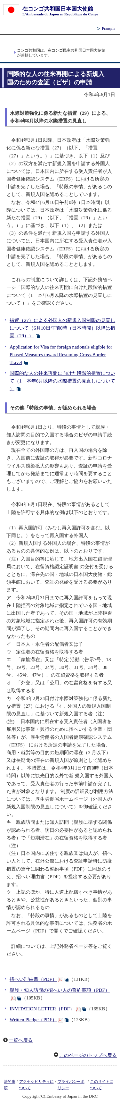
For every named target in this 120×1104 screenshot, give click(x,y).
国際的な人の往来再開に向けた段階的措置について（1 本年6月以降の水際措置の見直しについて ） (62, 381)
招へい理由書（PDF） (33, 979)
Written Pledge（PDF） (33, 1019)
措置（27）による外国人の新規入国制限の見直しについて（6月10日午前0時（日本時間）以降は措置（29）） (62, 328)
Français (108, 28)
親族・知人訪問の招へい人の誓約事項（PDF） (60, 990)
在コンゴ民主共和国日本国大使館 (76, 50)
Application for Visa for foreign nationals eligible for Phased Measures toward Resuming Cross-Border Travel (61, 354)
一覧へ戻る (21, 1040)
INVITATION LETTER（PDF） (42, 1008)
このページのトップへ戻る (88, 1055)
